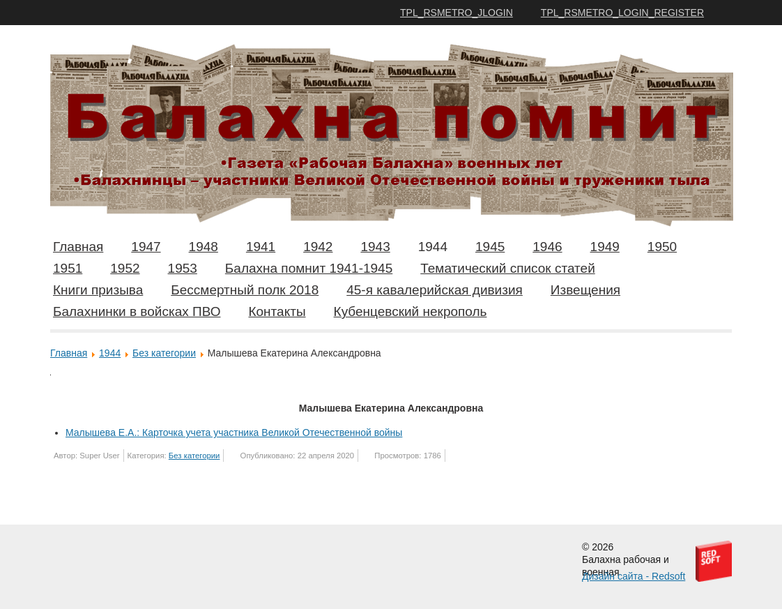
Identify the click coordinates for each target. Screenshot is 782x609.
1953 (182, 268)
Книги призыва (98, 290)
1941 (260, 246)
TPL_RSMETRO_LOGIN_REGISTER (622, 12)
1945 (490, 246)
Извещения (585, 290)
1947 (145, 246)
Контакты (276, 311)
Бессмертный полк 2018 (245, 290)
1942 (317, 246)
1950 (662, 246)
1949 (605, 246)
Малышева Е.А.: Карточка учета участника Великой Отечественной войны (234, 432)
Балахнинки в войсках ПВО (136, 311)
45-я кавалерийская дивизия (434, 290)
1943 (375, 246)
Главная (78, 246)
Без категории (164, 353)
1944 (432, 246)
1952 (124, 268)
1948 (203, 246)
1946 (547, 246)
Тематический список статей (507, 268)
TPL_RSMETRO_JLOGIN (456, 12)
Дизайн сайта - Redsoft (633, 576)
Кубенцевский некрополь (410, 311)
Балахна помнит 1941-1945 (308, 268)
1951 (67, 268)
